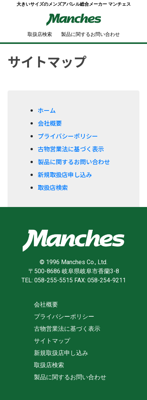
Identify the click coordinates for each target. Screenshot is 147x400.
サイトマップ (52, 340)
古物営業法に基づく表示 (71, 148)
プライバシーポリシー (68, 135)
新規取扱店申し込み (65, 174)
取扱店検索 (40, 34)
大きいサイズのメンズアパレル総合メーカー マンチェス (74, 4)
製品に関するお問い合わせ (90, 34)
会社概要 (50, 123)
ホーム (47, 110)
